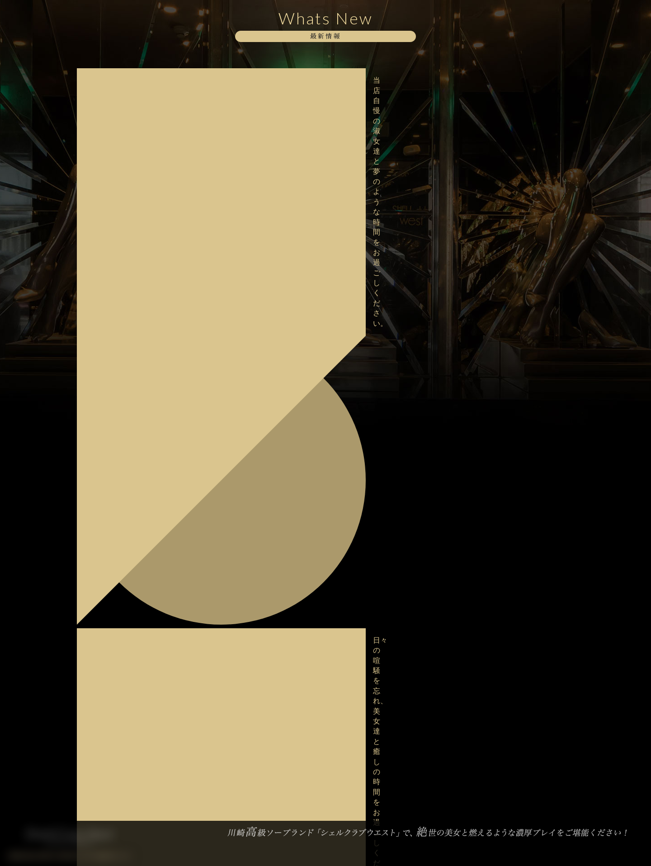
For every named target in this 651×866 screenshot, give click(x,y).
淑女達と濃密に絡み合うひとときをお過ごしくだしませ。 (137, 339)
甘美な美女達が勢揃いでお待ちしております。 (137, 310)
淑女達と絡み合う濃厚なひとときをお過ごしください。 (137, 454)
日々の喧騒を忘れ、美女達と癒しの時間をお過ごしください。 (137, 109)
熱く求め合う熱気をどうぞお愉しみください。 (137, 396)
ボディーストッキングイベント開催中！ (133, 195)
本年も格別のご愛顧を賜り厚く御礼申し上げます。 (137, 576)
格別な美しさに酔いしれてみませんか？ (133, 281)
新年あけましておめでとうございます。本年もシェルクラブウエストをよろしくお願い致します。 (137, 544)
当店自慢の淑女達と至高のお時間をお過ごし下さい (137, 137)
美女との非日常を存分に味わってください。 (137, 425)
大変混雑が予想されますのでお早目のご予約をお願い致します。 (137, 223)
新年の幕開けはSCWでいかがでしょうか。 (135, 511)
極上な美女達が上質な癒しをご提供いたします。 (137, 166)
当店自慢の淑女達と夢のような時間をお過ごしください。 (137, 80)
